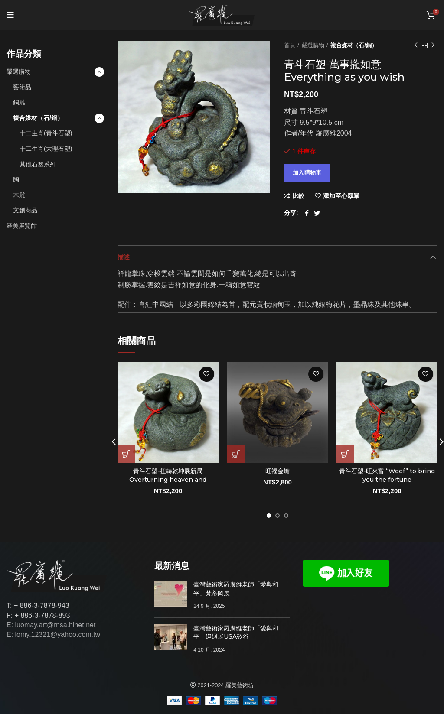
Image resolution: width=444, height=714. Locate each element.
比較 (298, 196)
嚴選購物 (313, 45)
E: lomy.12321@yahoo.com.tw (53, 634)
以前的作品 (415, 45)
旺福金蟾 (277, 471)
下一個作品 (433, 45)
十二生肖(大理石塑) (46, 148)
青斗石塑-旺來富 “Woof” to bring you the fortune (387, 475)
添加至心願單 (341, 196)
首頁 (289, 45)
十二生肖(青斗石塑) (46, 133)
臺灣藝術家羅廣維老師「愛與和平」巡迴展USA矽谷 (235, 632)
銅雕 (19, 102)
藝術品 (22, 87)
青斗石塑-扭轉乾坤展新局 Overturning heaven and (167, 475)
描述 (124, 257)
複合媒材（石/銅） (353, 45)
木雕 (19, 194)
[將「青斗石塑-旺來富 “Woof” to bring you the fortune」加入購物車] (345, 454)
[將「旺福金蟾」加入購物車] (236, 454)
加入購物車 (307, 172)
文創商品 (25, 210)
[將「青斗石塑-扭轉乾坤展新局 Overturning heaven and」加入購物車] (126, 454)
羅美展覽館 (22, 225)
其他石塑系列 (38, 164)
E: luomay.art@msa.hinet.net (51, 625)
